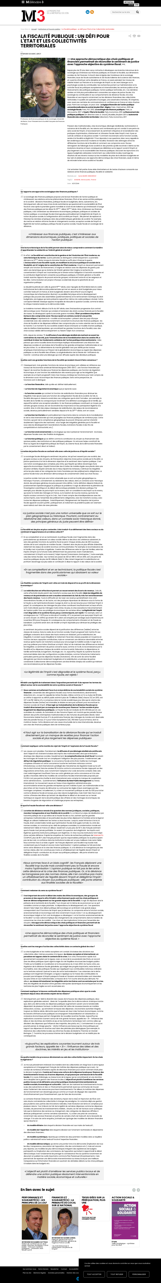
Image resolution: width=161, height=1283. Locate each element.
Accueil (34, 29)
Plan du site (27, 1273)
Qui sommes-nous (29, 1269)
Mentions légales (39, 1273)
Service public (85, 180)
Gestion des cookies (74, 1273)
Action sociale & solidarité (123, 1199)
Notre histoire (43, 1269)
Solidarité (77, 180)
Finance (93, 180)
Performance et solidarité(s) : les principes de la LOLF (34, 1200)
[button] (129, 36)
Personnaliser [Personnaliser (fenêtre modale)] (139, 1274)
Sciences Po (98, 835)
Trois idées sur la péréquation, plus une (93, 1200)
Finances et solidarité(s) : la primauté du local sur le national (64, 1201)
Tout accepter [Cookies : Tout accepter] (94, 1274)
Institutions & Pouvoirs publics (49, 29)
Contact (64, 1269)
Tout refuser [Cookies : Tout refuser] (117, 1274)
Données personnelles (56, 1273)
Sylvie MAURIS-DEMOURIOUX (87, 176)
